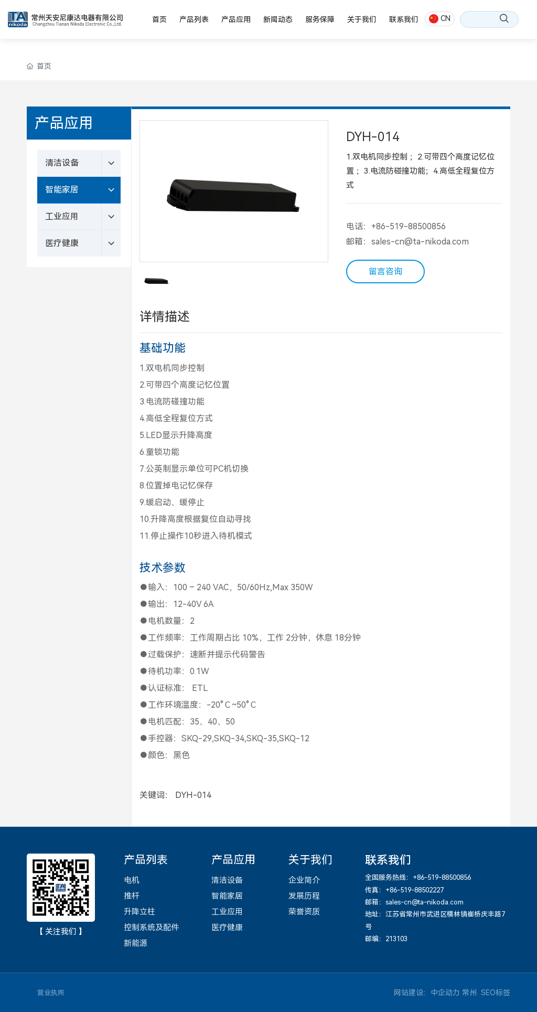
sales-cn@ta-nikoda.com (420, 242)
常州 (469, 992)
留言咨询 (385, 271)
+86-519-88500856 (408, 226)
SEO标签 (495, 992)
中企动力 (445, 992)
